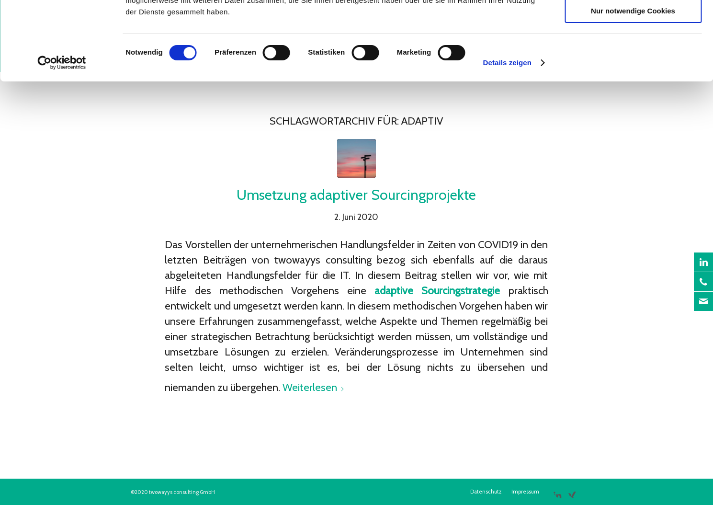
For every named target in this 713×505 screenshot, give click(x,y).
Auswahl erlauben (633, 52)
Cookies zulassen (633, 24)
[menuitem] (485, 491)
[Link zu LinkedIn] (557, 491)
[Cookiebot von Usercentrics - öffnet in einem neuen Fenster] (62, 132)
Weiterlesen (314, 387)
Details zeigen (507, 131)
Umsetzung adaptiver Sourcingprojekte (356, 195)
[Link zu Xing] (572, 491)
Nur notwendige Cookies (633, 80)
